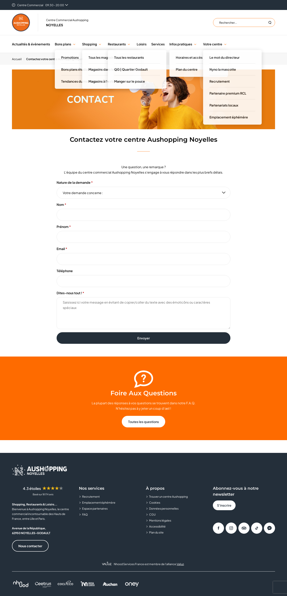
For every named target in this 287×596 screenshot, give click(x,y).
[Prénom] (143, 237)
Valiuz (180, 564)
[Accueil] (18, 59)
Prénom (63, 227)
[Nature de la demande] (143, 193)
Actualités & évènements (31, 44)
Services (158, 44)
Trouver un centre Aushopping (168, 496)
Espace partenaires (95, 508)
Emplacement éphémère (98, 502)
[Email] (143, 259)
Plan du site (156, 532)
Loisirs (141, 44)
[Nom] (143, 215)
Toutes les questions (143, 422)
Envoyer (143, 338)
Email (61, 249)
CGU (152, 514)
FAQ (85, 514)
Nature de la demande (73, 182)
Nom (60, 204)
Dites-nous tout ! (69, 293)
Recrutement (91, 496)
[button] (74, 44)
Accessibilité (157, 526)
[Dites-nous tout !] (143, 313)
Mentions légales (160, 520)
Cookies (154, 502)
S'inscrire (224, 505)
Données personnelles (164, 508)
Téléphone (65, 271)
